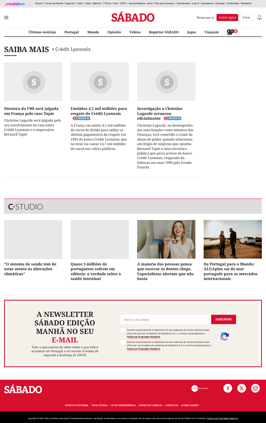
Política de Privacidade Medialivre (143, 336)
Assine (227, 17)
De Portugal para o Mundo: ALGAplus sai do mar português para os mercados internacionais (230, 271)
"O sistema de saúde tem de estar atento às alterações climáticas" (30, 268)
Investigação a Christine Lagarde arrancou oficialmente (159, 113)
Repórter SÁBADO (164, 32)
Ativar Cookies (190, 405)
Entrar (246, 17)
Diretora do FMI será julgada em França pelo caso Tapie (31, 111)
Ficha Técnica (100, 405)
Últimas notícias (42, 32)
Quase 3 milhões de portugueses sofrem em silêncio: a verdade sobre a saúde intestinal (96, 271)
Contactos (171, 405)
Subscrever (224, 319)
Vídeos (135, 32)
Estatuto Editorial (77, 405)
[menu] (6, 17)
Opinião (114, 32)
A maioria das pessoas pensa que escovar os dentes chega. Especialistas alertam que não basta (165, 271)
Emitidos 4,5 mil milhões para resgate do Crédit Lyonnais (99, 111)
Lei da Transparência (123, 405)
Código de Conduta (150, 405)
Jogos (191, 32)
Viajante (211, 32)
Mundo (93, 32)
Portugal (71, 32)
